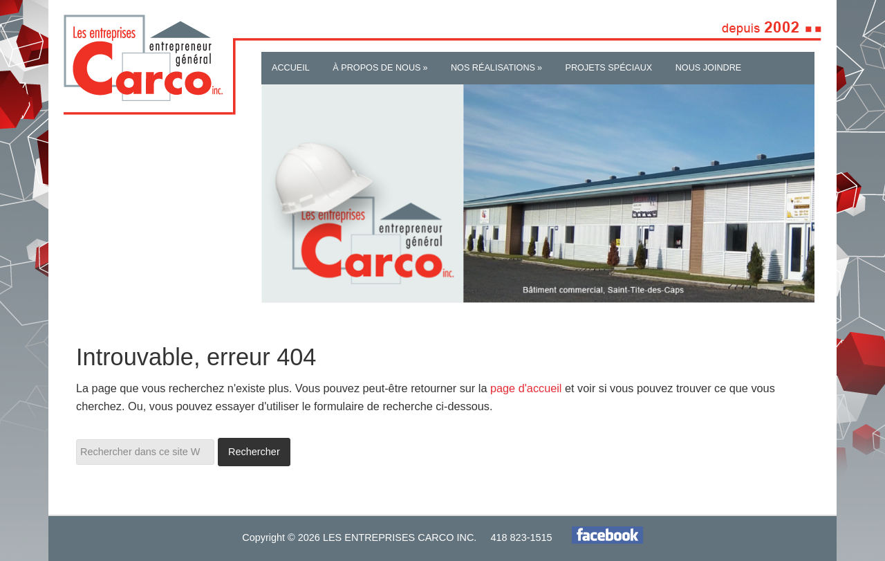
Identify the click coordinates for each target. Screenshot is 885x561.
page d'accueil (526, 388)
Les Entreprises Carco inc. (138, 65)
